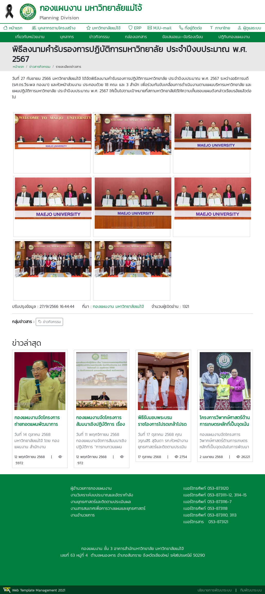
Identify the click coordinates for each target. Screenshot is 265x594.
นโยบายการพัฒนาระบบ (215, 590)
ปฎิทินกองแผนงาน (234, 36)
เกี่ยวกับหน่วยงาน (30, 36)
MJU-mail (159, 28)
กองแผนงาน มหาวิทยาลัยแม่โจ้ (118, 306)
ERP (134, 28)
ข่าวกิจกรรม (99, 36)
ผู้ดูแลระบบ (249, 28)
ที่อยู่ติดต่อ (190, 28)
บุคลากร (67, 36)
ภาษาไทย (219, 28)
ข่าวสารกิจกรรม (39, 66)
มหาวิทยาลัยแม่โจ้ (103, 28)
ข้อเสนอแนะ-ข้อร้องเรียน (182, 36)
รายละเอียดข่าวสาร (68, 66)
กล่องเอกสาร (136, 36)
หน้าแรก (12, 28)
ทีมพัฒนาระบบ (251, 590)
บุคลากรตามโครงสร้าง (53, 28)
